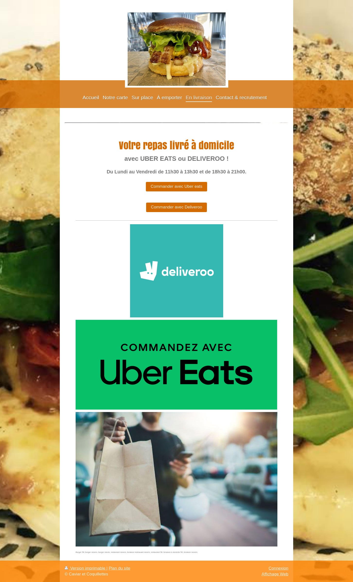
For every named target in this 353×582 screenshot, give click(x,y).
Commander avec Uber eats (177, 186)
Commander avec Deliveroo (176, 207)
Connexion (278, 568)
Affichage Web (275, 574)
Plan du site (119, 568)
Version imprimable (85, 568)
